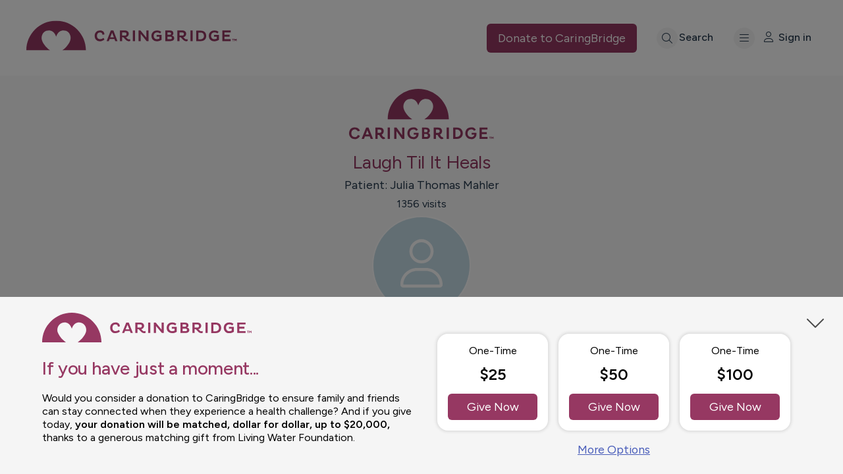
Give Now (493, 405)
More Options (614, 449)
